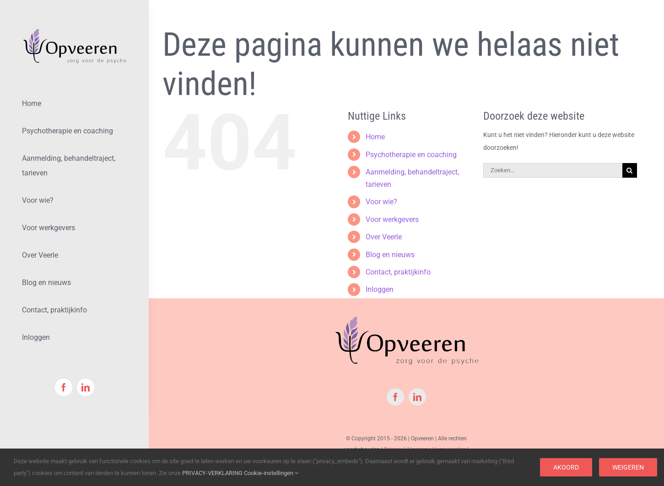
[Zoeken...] (552, 170)
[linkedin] (85, 387)
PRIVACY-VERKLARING (212, 473)
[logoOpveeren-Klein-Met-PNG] (74, 30)
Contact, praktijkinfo (398, 272)
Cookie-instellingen (271, 473)
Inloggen (380, 289)
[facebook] (63, 387)
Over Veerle (384, 236)
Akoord (566, 467)
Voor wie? (381, 201)
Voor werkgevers (392, 219)
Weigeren (628, 467)
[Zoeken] (629, 170)
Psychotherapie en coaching (411, 154)
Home (375, 136)
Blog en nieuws (390, 254)
